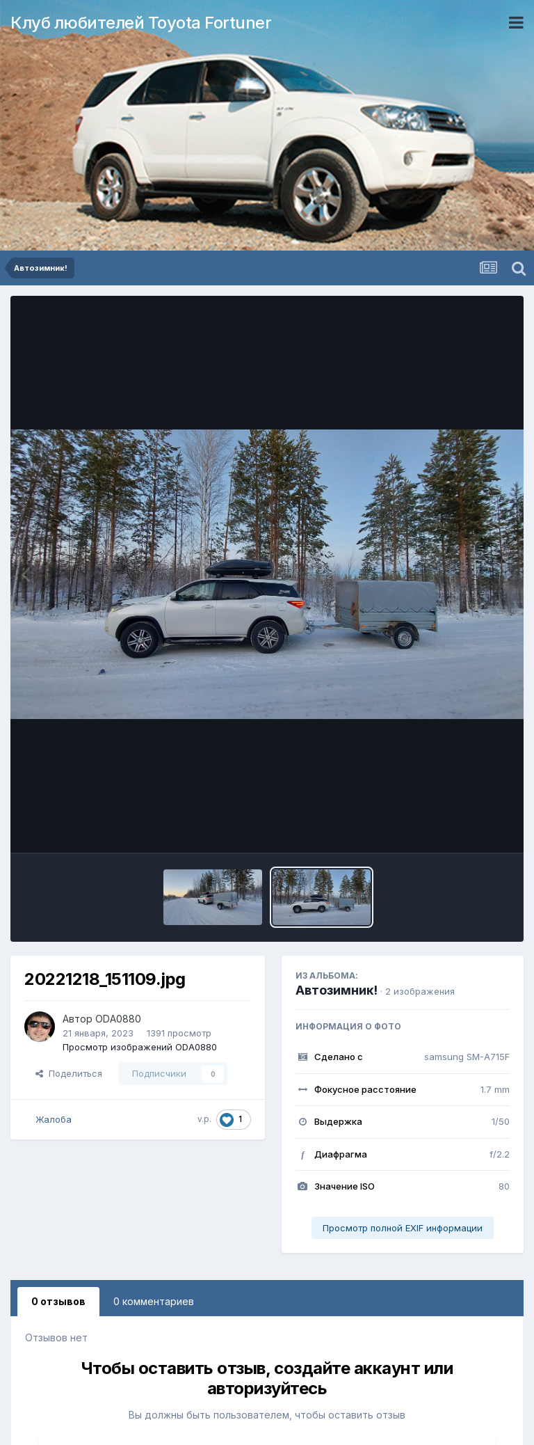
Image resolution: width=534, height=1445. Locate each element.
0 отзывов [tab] (58, 1301)
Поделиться (68, 1073)
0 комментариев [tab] (153, 1301)
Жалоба (53, 1119)
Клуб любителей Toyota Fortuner (140, 23)
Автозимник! (337, 990)
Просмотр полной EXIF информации (403, 1227)
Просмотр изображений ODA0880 (140, 1046)
